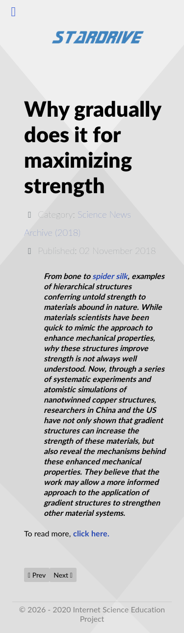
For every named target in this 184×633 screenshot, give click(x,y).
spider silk (110, 276)
